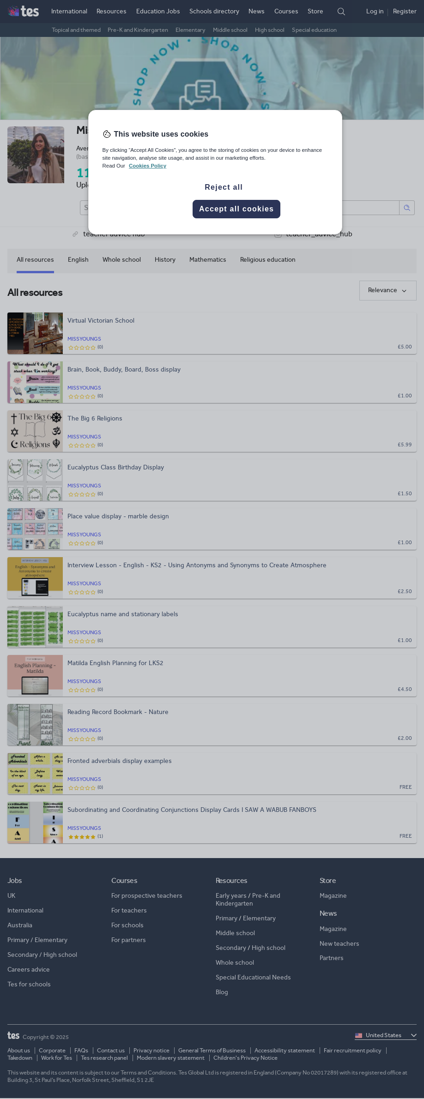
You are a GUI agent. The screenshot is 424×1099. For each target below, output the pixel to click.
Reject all (224, 187)
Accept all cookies (236, 209)
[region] (215, 172)
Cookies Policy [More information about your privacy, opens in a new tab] (147, 165)
